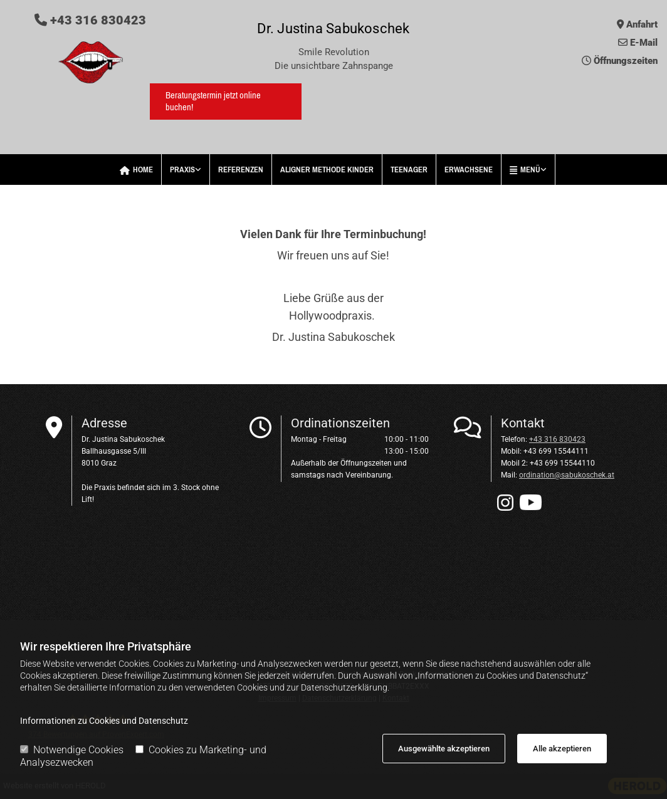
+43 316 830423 (90, 20)
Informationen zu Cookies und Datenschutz (104, 721)
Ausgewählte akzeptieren (444, 748)
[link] (186, 169)
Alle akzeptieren (562, 748)
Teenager (409, 169)
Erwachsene (468, 169)
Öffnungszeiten (626, 60)
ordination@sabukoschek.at (566, 475)
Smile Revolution (333, 52)
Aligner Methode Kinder (327, 169)
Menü (525, 169)
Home (136, 169)
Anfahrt (642, 24)
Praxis (182, 169)
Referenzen (240, 169)
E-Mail (644, 42)
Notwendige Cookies (71, 750)
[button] (226, 101)
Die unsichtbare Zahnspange (334, 65)
